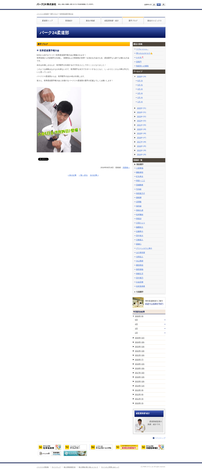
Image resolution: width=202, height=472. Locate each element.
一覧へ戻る (83, 175)
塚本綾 (138, 206)
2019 (141, 133)
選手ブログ (54, 14)
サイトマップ (56, 467)
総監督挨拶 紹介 (143, 413)
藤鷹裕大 (139, 227)
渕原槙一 (126, 167)
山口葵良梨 (140, 252)
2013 (139, 390)
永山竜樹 (139, 261)
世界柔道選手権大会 (66, 14)
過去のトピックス (154, 21)
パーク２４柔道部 (43, 14)
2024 (141, 112)
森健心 (138, 244)
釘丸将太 (139, 176)
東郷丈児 (139, 274)
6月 (140, 81)
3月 (140, 93)
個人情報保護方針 (70, 467)
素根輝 (138, 198)
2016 (141, 146)
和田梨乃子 (140, 193)
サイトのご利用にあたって (110, 467)
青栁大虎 (139, 210)
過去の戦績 (90, 21)
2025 (141, 108)
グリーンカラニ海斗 (144, 248)
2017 (141, 142)
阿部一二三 (140, 181)
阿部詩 (138, 219)
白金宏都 (139, 282)
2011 (139, 399)
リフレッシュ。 (142, 49)
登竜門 (138, 62)
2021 (141, 125)
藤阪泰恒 (139, 172)
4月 (140, 89)
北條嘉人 (139, 240)
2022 (141, 121)
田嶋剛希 (139, 185)
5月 (140, 85)
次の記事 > (94, 175)
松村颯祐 (139, 215)
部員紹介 (68, 21)
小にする (154, 4)
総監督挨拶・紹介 (111, 21)
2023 (141, 116)
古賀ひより (140, 223)
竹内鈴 (138, 189)
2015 (141, 150)
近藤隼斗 (139, 231)
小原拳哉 (139, 168)
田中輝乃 (139, 278)
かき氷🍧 (140, 57)
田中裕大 (139, 236)
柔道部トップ (47, 21)
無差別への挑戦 (142, 66)
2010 (139, 403)
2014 (141, 154)
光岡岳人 (139, 257)
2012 (139, 394)
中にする (159, 4)
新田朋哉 (139, 269)
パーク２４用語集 (43, 467)
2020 (141, 129)
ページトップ (160, 438)
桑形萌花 (139, 265)
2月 (140, 98)
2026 (141, 76)
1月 (140, 102)
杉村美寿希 (140, 286)
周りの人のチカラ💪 (144, 53)
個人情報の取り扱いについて (88, 467)
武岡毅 (138, 202)
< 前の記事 (72, 175)
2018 (141, 138)
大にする (163, 4)
